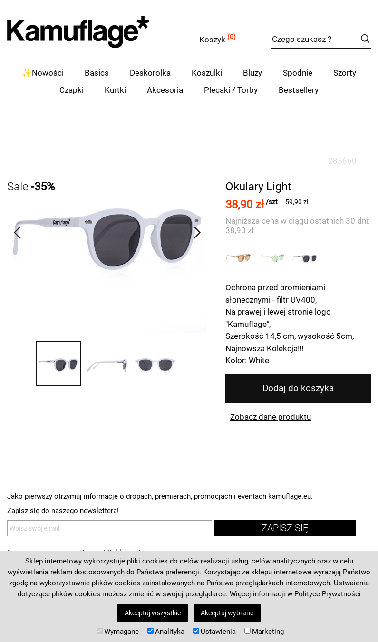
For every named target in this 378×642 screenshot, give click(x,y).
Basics (97, 73)
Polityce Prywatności (327, 594)
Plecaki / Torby (231, 90)
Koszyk (212, 39)
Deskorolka (150, 73)
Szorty (344, 73)
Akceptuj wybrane (227, 613)
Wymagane (118, 631)
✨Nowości (43, 73)
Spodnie (297, 73)
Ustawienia (214, 631)
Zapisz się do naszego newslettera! (63, 510)
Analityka (165, 631)
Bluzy (252, 73)
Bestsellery (299, 90)
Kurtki (115, 90)
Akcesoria (165, 90)
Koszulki (207, 73)
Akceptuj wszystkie (153, 613)
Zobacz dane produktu (270, 417)
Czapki (71, 90)
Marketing (264, 631)
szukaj (365, 38)
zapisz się (285, 528)
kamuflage (102, 37)
